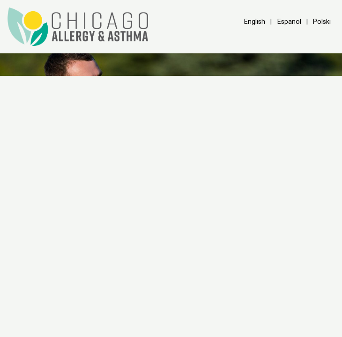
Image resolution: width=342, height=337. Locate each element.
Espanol (289, 22)
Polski (322, 22)
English (254, 22)
